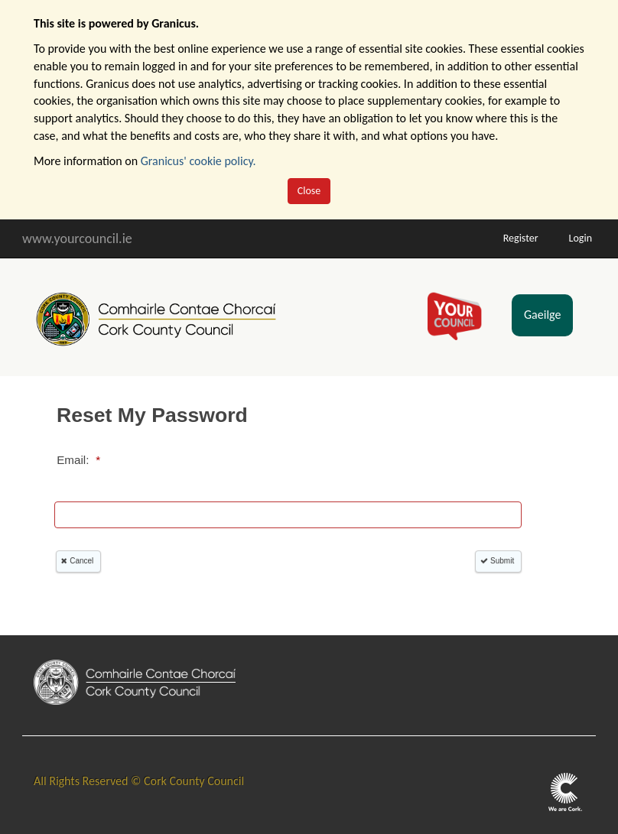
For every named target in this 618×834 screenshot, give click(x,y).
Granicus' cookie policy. (198, 161)
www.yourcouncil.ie (77, 238)
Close (309, 190)
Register (520, 238)
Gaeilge (542, 314)
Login (580, 238)
